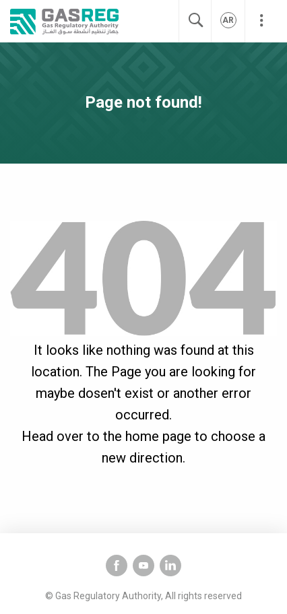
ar (228, 20)
